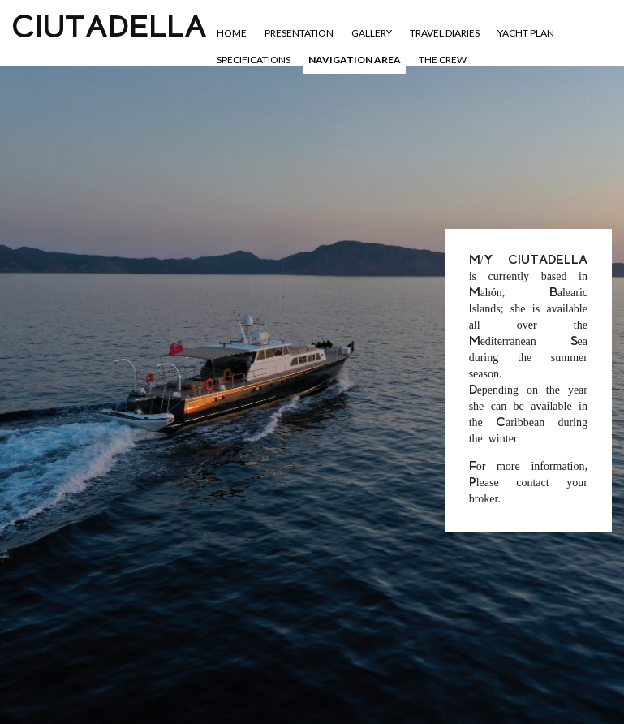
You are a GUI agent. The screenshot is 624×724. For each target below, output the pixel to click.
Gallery (371, 33)
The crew (443, 60)
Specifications (253, 60)
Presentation (299, 33)
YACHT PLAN (525, 33)
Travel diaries (445, 33)
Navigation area (354, 60)
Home (232, 33)
